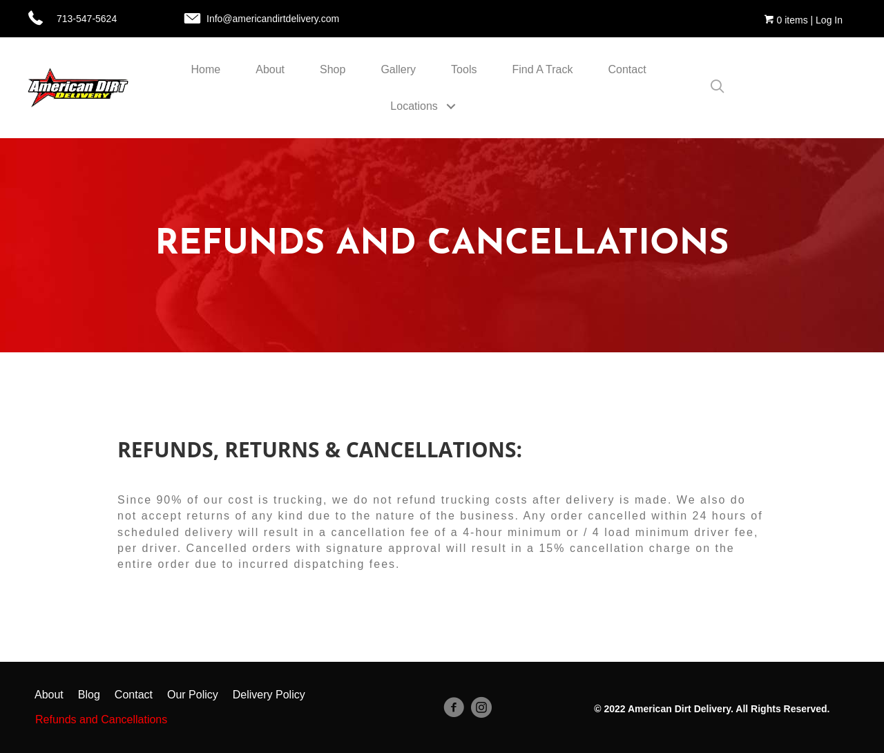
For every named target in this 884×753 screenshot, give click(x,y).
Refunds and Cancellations (101, 719)
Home (206, 69)
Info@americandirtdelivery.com (272, 18)
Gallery (398, 69)
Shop (332, 69)
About (270, 69)
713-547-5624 (87, 18)
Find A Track (542, 69)
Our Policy (192, 694)
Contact (627, 69)
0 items (786, 20)
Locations (414, 106)
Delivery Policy (269, 694)
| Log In (825, 20)
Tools (464, 69)
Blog (89, 694)
